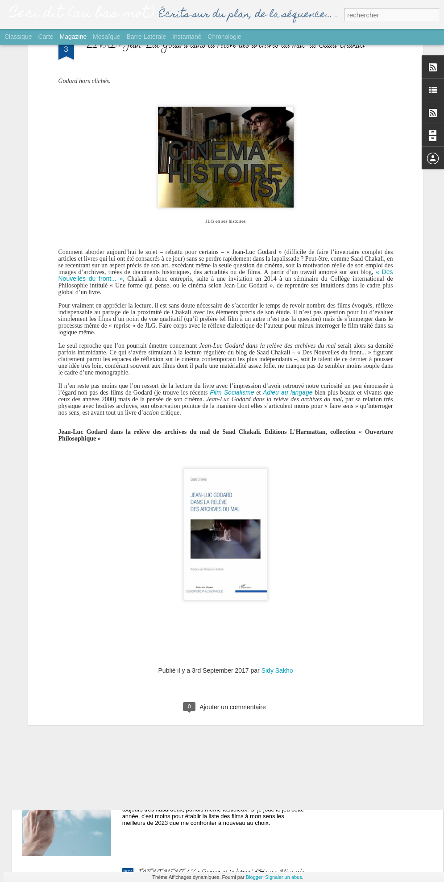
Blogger (254, 877)
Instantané (186, 36)
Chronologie (224, 36)
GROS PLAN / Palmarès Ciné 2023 (190, 772)
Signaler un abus (283, 877)
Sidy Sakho (277, 547)
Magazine (73, 36)
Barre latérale (146, 36)
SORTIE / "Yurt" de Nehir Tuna (183, 569)
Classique (18, 36)
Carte (45, 36)
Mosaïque (106, 36)
